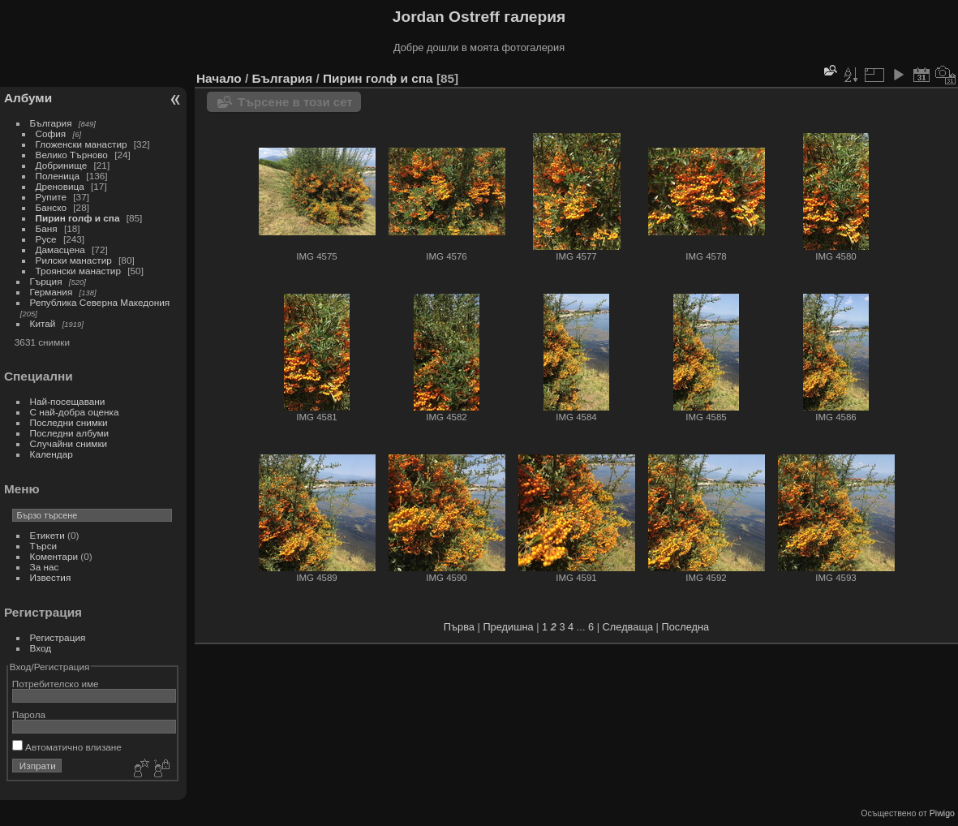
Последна (685, 627)
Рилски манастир (74, 260)
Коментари (54, 556)
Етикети (47, 535)
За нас (44, 566)
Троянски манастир (78, 270)
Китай (43, 323)
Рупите (51, 196)
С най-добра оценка (74, 412)
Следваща (628, 627)
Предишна (508, 627)
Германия (51, 291)
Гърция (46, 281)
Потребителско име (55, 683)
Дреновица (60, 186)
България (51, 123)
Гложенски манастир (81, 144)
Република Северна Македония (100, 302)
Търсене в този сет (295, 102)
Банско (51, 207)
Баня (47, 228)
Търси (44, 545)
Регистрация (58, 637)
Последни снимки (69, 422)
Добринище (62, 165)
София (51, 133)
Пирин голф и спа (78, 218)
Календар (51, 454)
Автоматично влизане (67, 747)
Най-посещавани (67, 401)
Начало (219, 78)
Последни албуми (70, 433)
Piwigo (942, 813)
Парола (28, 714)
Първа (459, 627)
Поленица (58, 175)
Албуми (28, 98)
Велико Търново (72, 154)
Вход (41, 648)
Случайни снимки (69, 443)
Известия (50, 577)
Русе (46, 239)
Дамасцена (60, 249)
